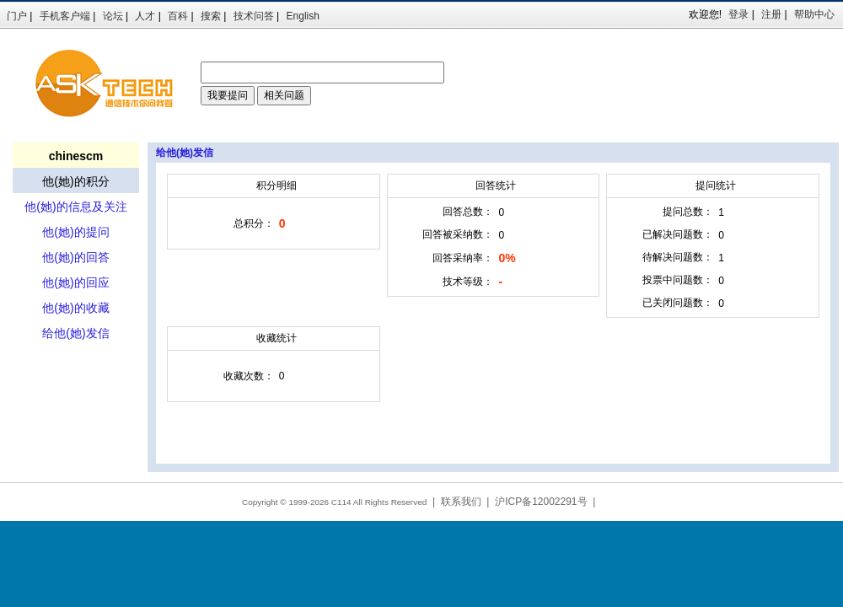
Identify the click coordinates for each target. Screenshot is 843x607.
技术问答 (254, 16)
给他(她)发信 (75, 333)
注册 (771, 14)
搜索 (211, 16)
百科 (178, 16)
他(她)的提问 (75, 232)
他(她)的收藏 (75, 307)
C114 (341, 502)
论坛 (113, 16)
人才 (145, 16)
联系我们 (461, 502)
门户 (17, 16)
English (303, 16)
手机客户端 (65, 16)
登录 (738, 14)
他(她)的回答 (75, 257)
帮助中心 (814, 14)
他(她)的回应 (75, 282)
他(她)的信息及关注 (75, 206)
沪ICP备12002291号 (541, 502)
